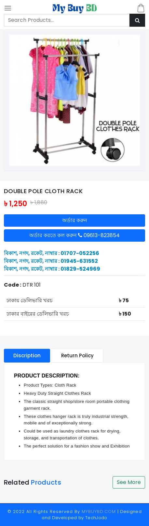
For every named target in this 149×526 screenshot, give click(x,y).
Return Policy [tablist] (77, 355)
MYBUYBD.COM (99, 511)
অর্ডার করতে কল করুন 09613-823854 (74, 235)
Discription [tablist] (27, 355)
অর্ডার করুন (74, 220)
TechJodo (96, 518)
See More (129, 482)
